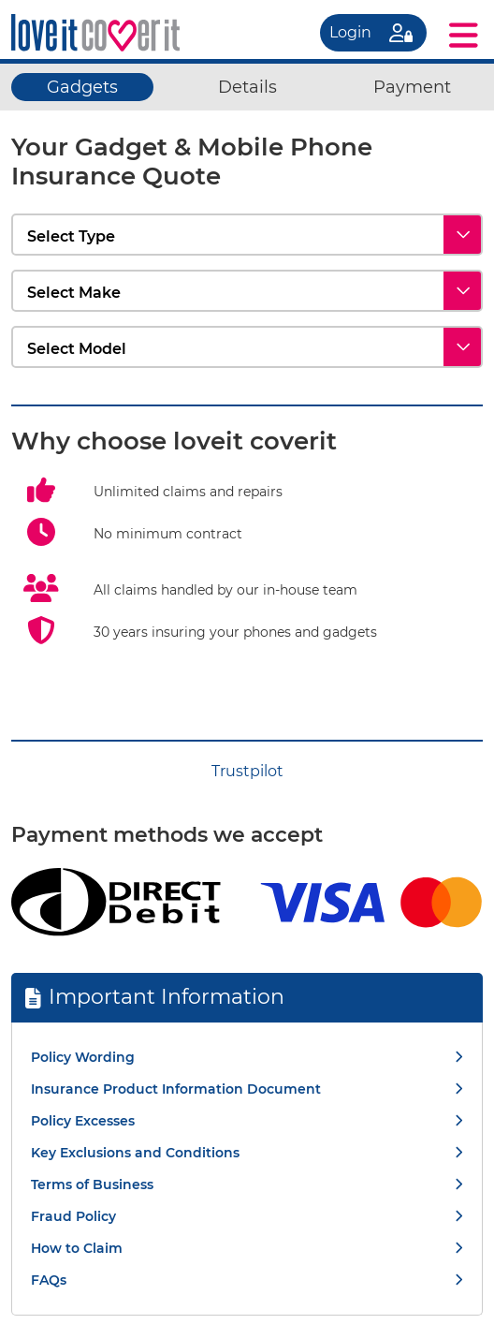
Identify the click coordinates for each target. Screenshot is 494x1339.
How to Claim (77, 1248)
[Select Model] (247, 347)
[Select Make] (247, 291)
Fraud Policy (73, 1216)
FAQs (48, 1280)
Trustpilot (247, 771)
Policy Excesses (83, 1120)
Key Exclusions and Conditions (135, 1152)
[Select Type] (247, 234)
